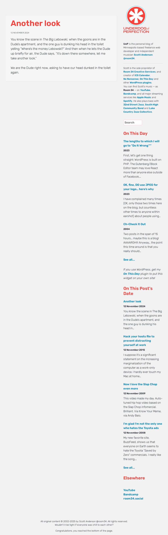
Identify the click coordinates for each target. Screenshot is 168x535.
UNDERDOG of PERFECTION (142, 16)
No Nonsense (131, 78)
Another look (132, 301)
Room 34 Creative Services (139, 71)
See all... (129, 259)
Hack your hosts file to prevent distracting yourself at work (138, 341)
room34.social (133, 498)
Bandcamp (129, 93)
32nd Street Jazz (133, 104)
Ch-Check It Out (134, 224)
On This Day (146, 78)
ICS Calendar (142, 75)
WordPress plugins (140, 82)
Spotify (127, 100)
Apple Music (144, 97)
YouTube (145, 90)
